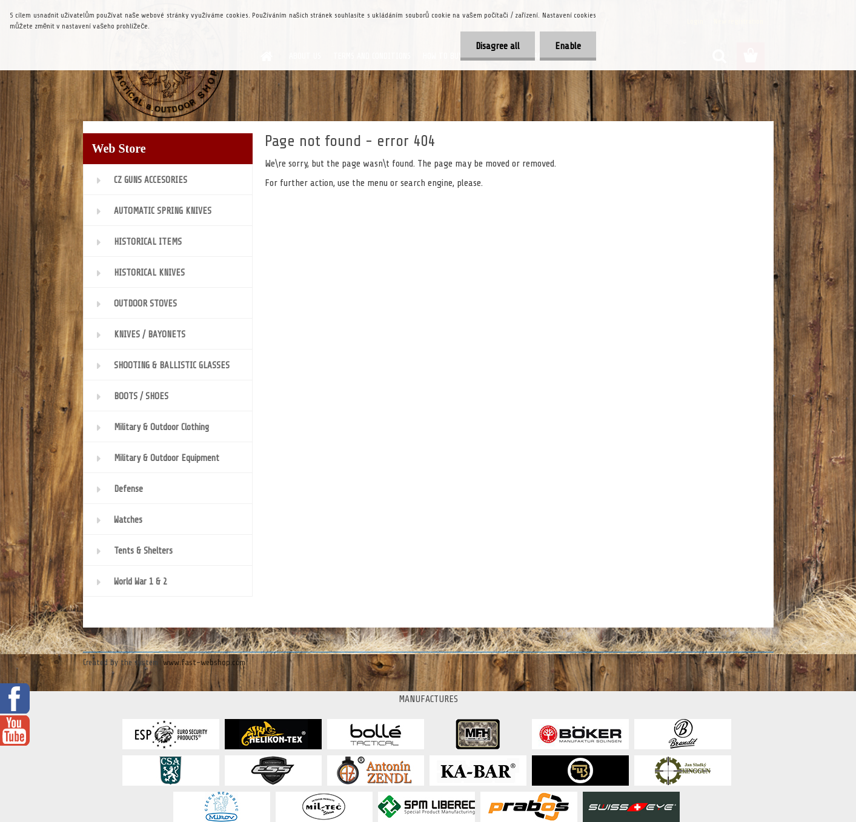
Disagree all (498, 46)
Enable (568, 46)
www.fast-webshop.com (204, 662)
